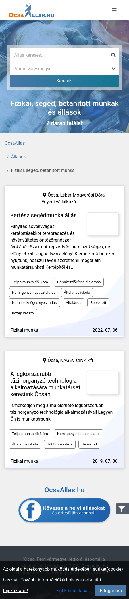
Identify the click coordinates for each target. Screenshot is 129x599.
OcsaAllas (15, 143)
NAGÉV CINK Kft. (77, 360)
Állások (18, 156)
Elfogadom (111, 590)
